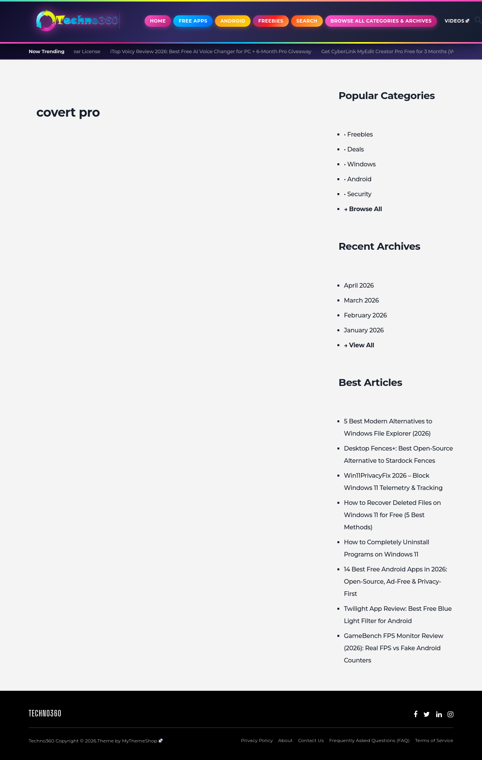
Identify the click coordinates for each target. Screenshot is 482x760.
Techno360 (45, 713)
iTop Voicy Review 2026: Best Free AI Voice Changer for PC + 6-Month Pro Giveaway (217, 51)
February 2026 (365, 315)
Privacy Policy (257, 740)
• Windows (360, 164)
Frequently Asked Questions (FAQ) (369, 740)
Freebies (270, 21)
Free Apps (193, 21)
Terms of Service (434, 740)
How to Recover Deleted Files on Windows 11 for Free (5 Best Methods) (392, 515)
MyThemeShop (142, 741)
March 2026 (361, 300)
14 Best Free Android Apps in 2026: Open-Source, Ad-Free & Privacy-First (395, 581)
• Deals (354, 149)
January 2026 (364, 330)
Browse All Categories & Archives (381, 21)
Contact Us (311, 740)
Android (232, 21)
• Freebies (358, 134)
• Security (357, 194)
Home (158, 21)
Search (307, 21)
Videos (457, 21)
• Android (357, 179)
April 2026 (359, 285)
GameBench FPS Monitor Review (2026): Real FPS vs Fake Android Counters (393, 648)
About (285, 740)
